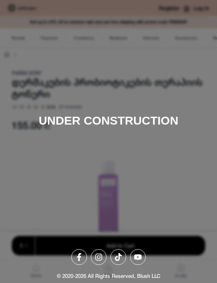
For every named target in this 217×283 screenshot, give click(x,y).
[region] (108, 141)
